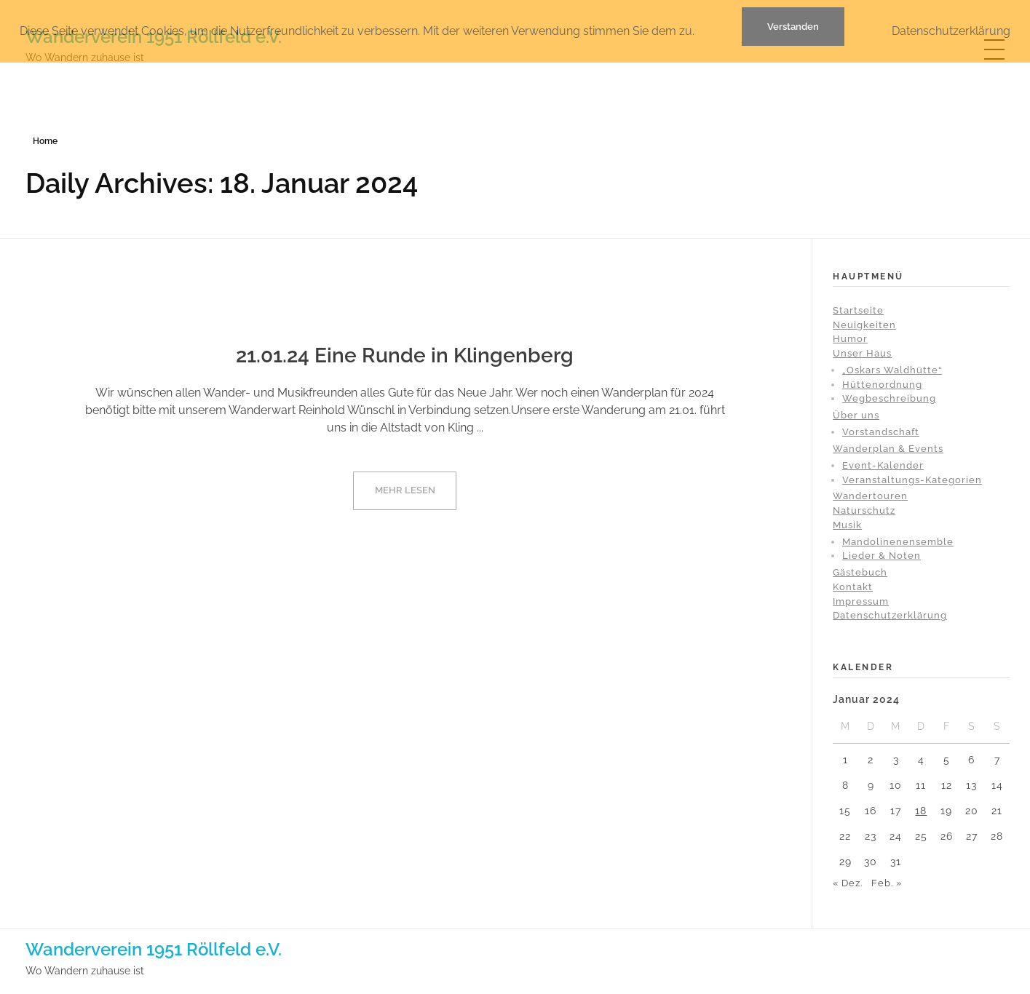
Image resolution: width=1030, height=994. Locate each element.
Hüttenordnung (882, 384)
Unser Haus (862, 353)
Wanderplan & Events (888, 448)
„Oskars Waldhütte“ (892, 370)
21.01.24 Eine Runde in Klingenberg (405, 355)
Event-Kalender (883, 465)
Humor (850, 338)
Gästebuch (860, 572)
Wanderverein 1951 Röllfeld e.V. (153, 949)
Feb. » (886, 883)
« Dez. (848, 883)
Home (45, 141)
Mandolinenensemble (898, 541)
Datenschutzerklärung (890, 615)
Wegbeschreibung (889, 398)
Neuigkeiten (864, 324)
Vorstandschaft (880, 431)
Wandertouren (870, 495)
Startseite (858, 310)
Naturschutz (864, 510)
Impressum (861, 601)
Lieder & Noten (881, 555)
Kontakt (853, 586)
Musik (847, 525)
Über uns (856, 415)
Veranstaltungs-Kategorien (912, 479)
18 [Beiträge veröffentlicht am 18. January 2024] (921, 810)
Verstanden (793, 26)
